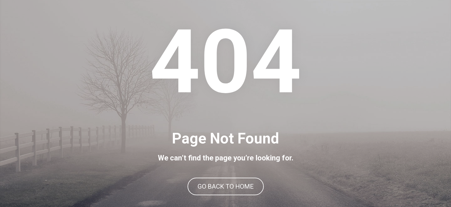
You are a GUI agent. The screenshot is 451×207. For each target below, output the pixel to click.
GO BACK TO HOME (226, 186)
